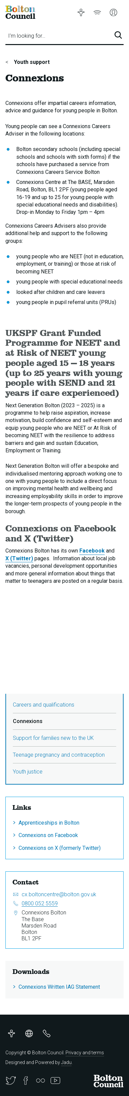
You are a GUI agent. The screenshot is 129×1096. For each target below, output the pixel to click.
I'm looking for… (26, 36)
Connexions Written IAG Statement (59, 987)
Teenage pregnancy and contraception (59, 755)
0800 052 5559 (40, 903)
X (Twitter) (19, 558)
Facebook (92, 550)
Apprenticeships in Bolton (49, 823)
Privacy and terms (85, 1052)
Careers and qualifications (43, 705)
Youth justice (28, 771)
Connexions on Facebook (48, 835)
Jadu (66, 1062)
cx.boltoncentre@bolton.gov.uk (59, 894)
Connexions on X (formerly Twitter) (60, 848)
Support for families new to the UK (53, 738)
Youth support (31, 62)
